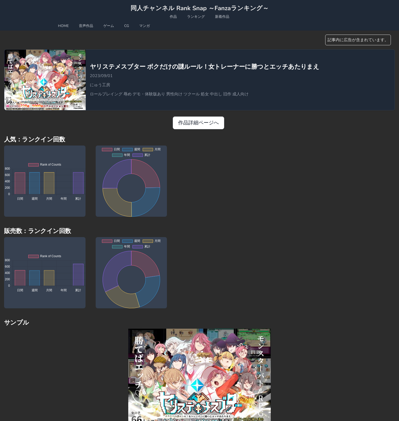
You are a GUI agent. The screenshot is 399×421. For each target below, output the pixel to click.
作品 (173, 16)
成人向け (240, 94)
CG (126, 25)
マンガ (144, 25)
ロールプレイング (106, 94)
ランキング (196, 16)
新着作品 (222, 16)
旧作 (227, 94)
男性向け (174, 94)
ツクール (192, 94)
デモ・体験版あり (149, 94)
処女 (205, 94)
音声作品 (86, 25)
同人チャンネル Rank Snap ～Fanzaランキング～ (200, 8)
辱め (128, 94)
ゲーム (108, 25)
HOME (63, 25)
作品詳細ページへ (198, 122)
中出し (216, 94)
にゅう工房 (100, 85)
